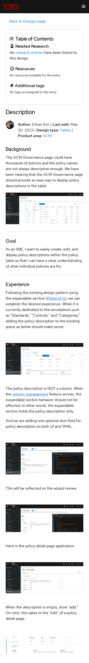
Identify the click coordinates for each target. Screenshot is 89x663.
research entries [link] (29, 52)
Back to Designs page (27, 21)
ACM (47, 135)
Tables (65, 130)
